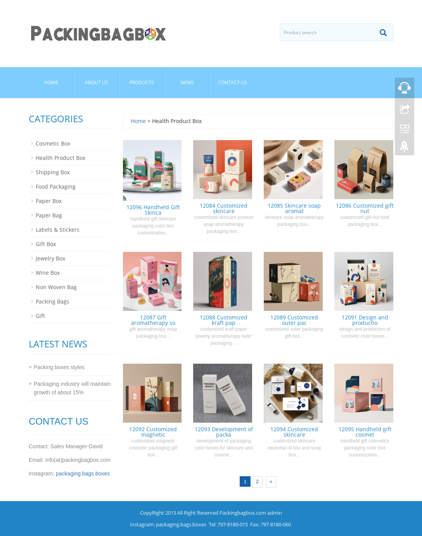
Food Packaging (56, 186)
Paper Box (49, 201)
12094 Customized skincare (294, 431)
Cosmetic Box (53, 143)
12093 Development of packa (224, 431)
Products (142, 82)
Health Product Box (60, 157)
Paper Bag (49, 215)
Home (51, 82)
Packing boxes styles (59, 367)
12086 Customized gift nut (365, 208)
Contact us (232, 82)
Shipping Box (53, 172)
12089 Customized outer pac (294, 320)
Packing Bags (52, 301)
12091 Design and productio (365, 320)
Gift (40, 315)
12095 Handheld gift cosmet (365, 431)
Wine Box (48, 272)
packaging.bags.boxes (83, 473)
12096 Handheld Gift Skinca (153, 209)
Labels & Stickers (58, 229)
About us (96, 82)
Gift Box (46, 244)
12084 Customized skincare (223, 208)
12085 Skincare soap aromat (294, 208)
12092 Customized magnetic (153, 431)
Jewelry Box (50, 258)
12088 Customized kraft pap (223, 320)
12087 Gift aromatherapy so (153, 320)
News (187, 82)
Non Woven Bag (56, 287)
